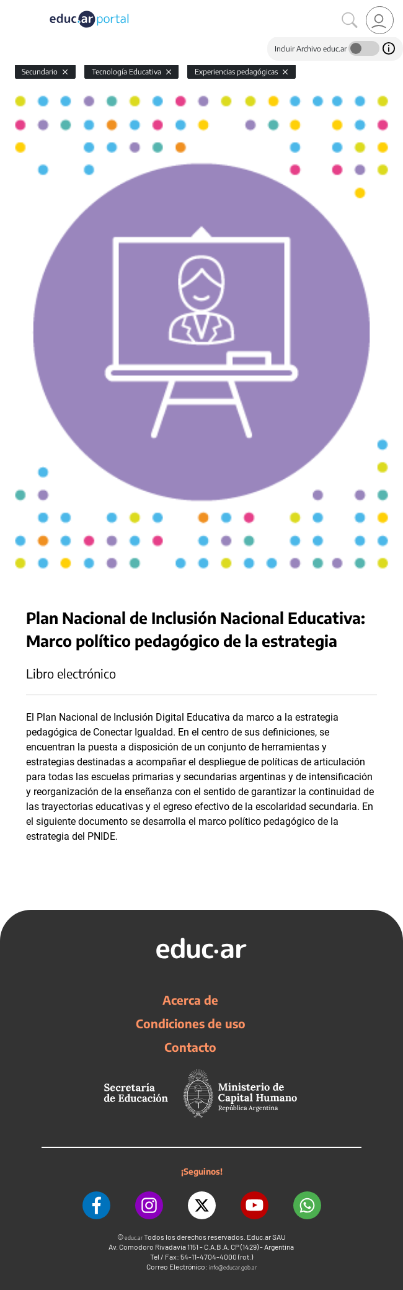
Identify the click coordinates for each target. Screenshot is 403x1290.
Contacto (190, 1046)
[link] (380, 20)
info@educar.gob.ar (233, 1267)
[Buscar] (350, 20)
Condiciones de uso (191, 1023)
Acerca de (190, 999)
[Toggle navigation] (11, 7)
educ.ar (134, 1237)
